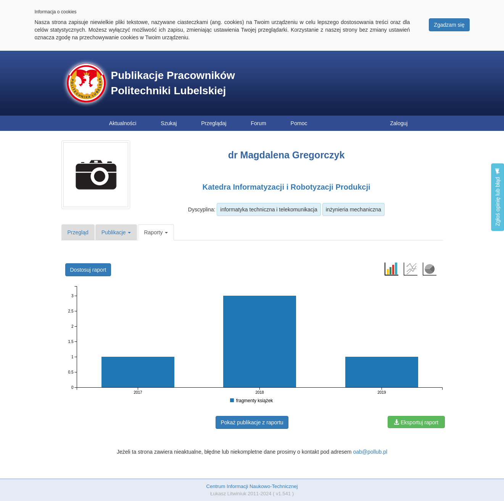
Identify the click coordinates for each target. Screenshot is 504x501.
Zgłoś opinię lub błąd (497, 197)
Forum (258, 123)
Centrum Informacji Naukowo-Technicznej (252, 486)
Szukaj (169, 123)
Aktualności (123, 123)
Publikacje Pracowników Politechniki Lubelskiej (173, 83)
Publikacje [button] (116, 232)
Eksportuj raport (416, 422)
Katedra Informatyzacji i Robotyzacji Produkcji (286, 187)
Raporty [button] (156, 232)
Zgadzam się (449, 25)
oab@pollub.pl (370, 452)
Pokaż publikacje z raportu (252, 422)
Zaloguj (399, 123)
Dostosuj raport (88, 270)
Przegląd (78, 232)
